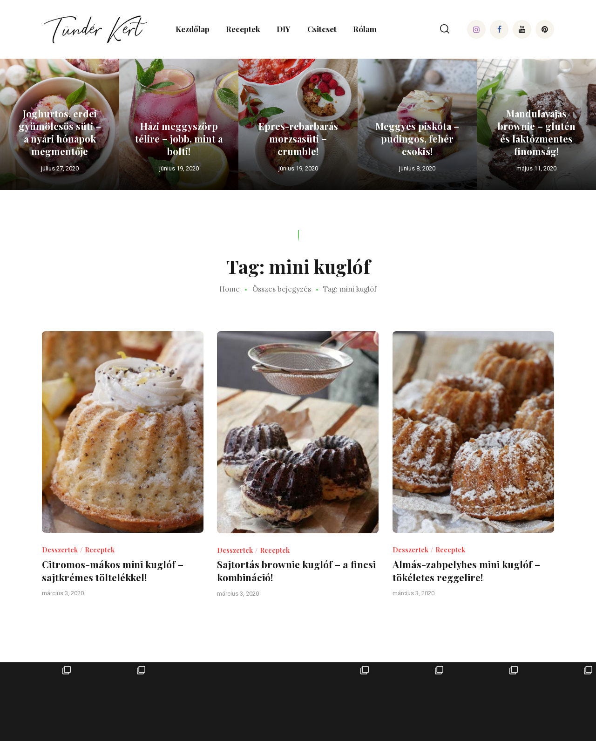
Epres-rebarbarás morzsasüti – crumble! (298, 138)
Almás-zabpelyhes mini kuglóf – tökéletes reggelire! (466, 571)
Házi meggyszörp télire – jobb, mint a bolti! (179, 138)
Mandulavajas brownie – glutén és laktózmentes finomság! (537, 132)
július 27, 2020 (60, 168)
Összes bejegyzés (281, 289)
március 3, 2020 (63, 593)
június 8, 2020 (417, 168)
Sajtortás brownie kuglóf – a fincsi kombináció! (296, 571)
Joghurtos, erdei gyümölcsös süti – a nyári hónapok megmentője (60, 132)
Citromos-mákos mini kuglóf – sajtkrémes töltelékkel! (112, 571)
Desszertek (60, 549)
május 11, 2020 (536, 168)
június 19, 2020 (179, 168)
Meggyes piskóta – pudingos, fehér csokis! (417, 138)
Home (229, 289)
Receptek (100, 549)
